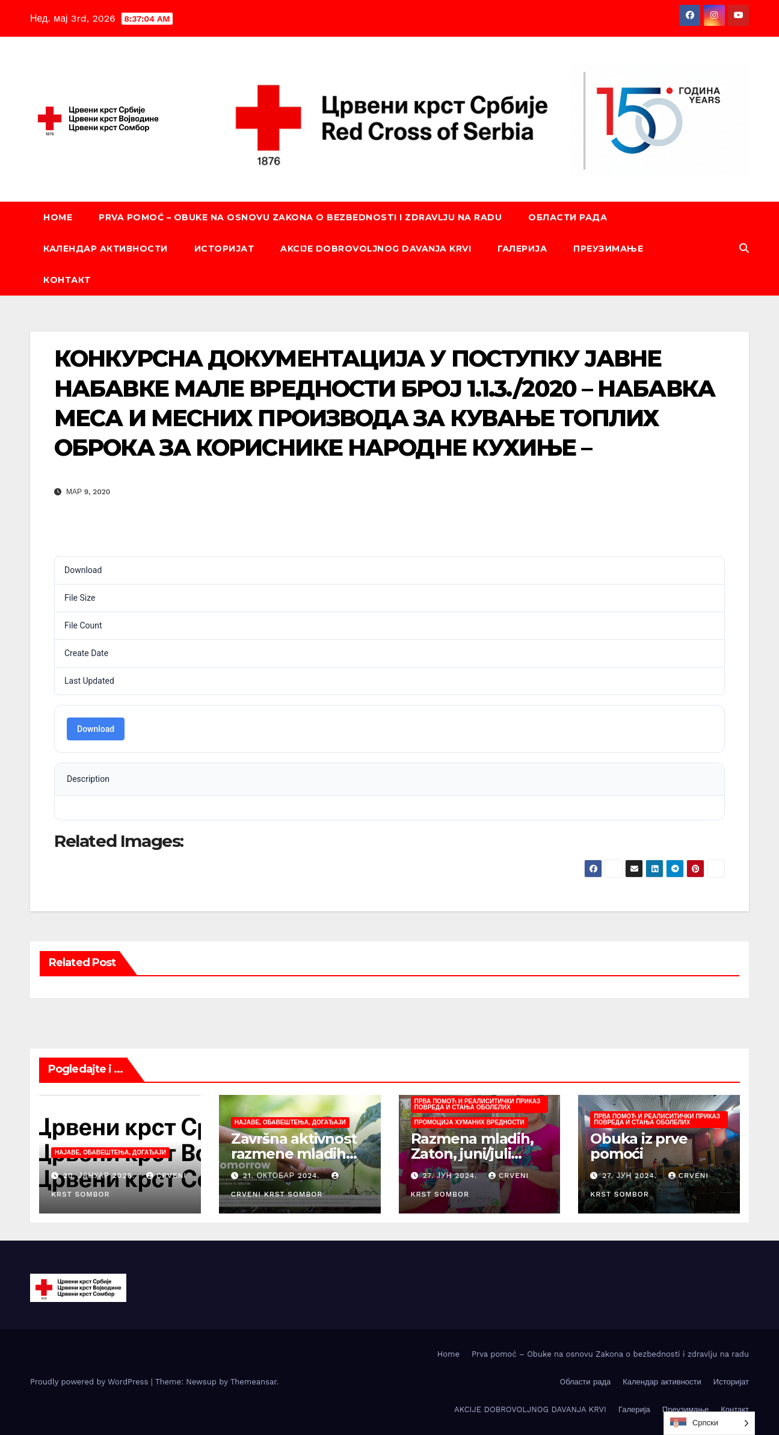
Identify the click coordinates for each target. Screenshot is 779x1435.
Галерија (522, 248)
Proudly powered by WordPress (90, 1381)
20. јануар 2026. (100, 1175)
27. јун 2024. (451, 1175)
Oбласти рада (567, 217)
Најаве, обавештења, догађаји (110, 1152)
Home (57, 217)
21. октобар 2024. (283, 1175)
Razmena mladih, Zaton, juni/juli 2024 (472, 1153)
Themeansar (253, 1381)
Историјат (224, 248)
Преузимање (608, 248)
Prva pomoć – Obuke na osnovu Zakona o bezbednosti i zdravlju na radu (300, 217)
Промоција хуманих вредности (469, 1122)
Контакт (67, 279)
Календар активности (105, 248)
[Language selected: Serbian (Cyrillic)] (709, 1423)
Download (95, 729)
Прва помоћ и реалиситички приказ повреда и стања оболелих (477, 1104)
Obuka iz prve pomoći (638, 1146)
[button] (744, 248)
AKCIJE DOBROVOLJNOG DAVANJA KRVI (375, 248)
